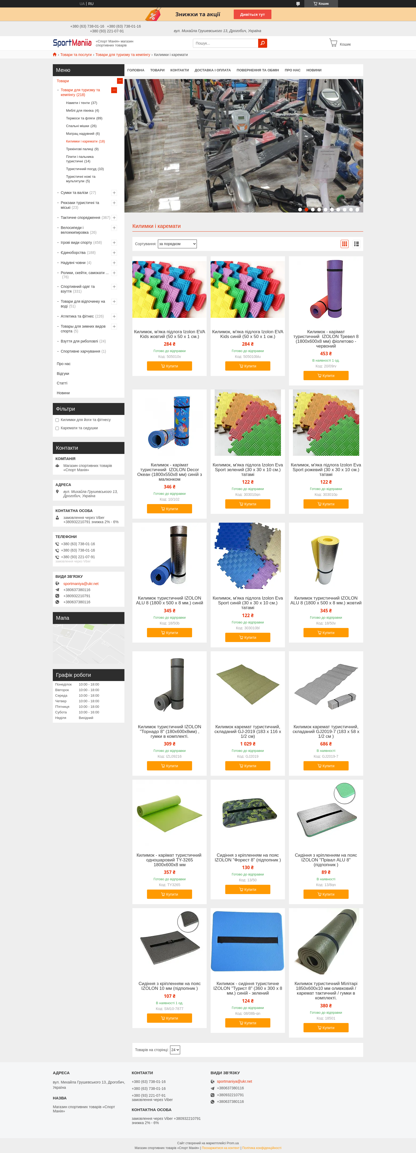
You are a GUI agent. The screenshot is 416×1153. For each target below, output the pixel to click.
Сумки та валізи (74, 192)
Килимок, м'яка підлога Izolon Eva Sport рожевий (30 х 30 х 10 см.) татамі (326, 470)
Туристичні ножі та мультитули (81, 179)
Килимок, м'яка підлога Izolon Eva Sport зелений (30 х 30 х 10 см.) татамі (248, 470)
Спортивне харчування (80, 351)
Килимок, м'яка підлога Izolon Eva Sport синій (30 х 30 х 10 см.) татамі (248, 603)
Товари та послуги (76, 55)
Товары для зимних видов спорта (83, 328)
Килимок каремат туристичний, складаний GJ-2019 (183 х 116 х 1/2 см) (247, 732)
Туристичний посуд (81, 169)
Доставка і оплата (213, 70)
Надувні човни (73, 263)
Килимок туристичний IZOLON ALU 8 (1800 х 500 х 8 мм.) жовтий (326, 600)
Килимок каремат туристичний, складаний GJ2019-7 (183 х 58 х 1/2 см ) (326, 732)
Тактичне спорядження (80, 217)
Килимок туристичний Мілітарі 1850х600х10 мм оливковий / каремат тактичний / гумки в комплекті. (325, 990)
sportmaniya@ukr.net (81, 584)
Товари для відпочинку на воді (83, 303)
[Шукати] (262, 43)
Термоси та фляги (80, 118)
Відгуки (63, 373)
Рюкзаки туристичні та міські (80, 205)
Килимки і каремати (81, 141)
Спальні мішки (77, 126)
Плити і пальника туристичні (80, 159)
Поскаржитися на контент (221, 1148)
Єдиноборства (73, 252)
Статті (62, 383)
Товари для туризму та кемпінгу (123, 55)
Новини (314, 70)
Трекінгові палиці (79, 149)
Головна (135, 70)
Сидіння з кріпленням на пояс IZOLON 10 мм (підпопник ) (169, 986)
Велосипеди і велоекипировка (75, 230)
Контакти (179, 70)
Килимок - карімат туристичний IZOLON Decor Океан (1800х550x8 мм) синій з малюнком (169, 472)
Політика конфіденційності (261, 1148)
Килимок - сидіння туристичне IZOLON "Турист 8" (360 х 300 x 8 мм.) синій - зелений (247, 988)
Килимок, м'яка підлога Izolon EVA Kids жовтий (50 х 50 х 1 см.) (169, 334)
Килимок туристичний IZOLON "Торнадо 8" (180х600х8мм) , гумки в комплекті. (169, 732)
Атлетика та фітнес (77, 316)
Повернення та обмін (258, 70)
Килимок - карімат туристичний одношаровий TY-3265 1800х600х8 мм (170, 860)
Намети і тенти (78, 103)
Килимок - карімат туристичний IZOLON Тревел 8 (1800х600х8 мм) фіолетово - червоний (326, 339)
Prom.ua (233, 1143)
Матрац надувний (80, 134)
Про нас (292, 70)
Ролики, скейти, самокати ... (85, 273)
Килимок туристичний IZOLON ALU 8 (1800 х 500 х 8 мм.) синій (169, 600)
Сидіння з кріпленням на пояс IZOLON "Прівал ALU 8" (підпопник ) (326, 860)
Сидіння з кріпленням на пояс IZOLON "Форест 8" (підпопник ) (248, 857)
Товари (157, 70)
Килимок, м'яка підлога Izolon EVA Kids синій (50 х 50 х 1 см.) (247, 334)
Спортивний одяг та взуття (78, 288)
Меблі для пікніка (80, 110)
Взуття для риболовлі (79, 341)
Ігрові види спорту (76, 242)
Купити (172, 366)
